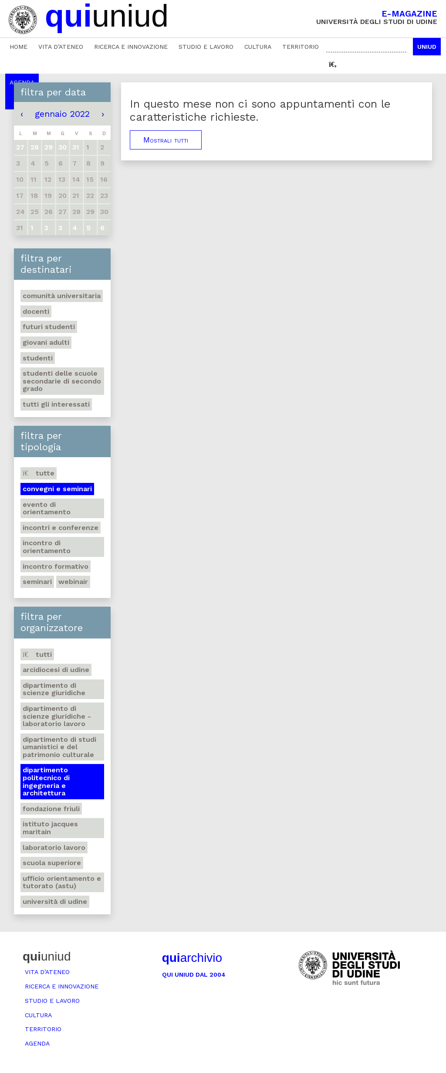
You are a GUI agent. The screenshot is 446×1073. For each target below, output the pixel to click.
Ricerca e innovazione (131, 46)
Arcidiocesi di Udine (56, 670)
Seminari (37, 581)
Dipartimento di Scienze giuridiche (54, 689)
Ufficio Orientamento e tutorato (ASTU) (62, 882)
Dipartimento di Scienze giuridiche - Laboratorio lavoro (57, 716)
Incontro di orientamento (47, 547)
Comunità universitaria (62, 296)
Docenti (36, 311)
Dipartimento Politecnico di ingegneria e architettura (46, 781)
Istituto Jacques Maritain (50, 828)
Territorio (300, 46)
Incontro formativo (55, 566)
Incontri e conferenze (60, 527)
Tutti (37, 654)
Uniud (426, 46)
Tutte (38, 473)
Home (18, 46)
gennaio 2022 (62, 114)
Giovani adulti (46, 342)
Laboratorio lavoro (54, 847)
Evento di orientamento (47, 508)
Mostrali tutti (165, 140)
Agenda (37, 1043)
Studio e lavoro (206, 46)
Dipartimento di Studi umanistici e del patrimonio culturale (59, 747)
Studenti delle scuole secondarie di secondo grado (62, 381)
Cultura (257, 46)
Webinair (73, 581)
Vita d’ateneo (60, 46)
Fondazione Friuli (51, 809)
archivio (192, 957)
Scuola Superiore (52, 863)
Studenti (38, 358)
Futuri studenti (49, 327)
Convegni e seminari (57, 489)
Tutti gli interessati (56, 404)
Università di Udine (55, 901)
